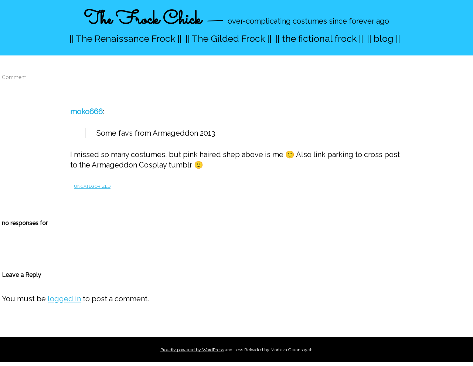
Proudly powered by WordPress (192, 349)
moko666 (86, 111)
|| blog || (383, 38)
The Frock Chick (142, 19)
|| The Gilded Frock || (229, 38)
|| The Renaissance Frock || (125, 38)
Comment (14, 77)
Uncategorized (92, 186)
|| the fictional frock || (319, 38)
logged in (64, 298)
